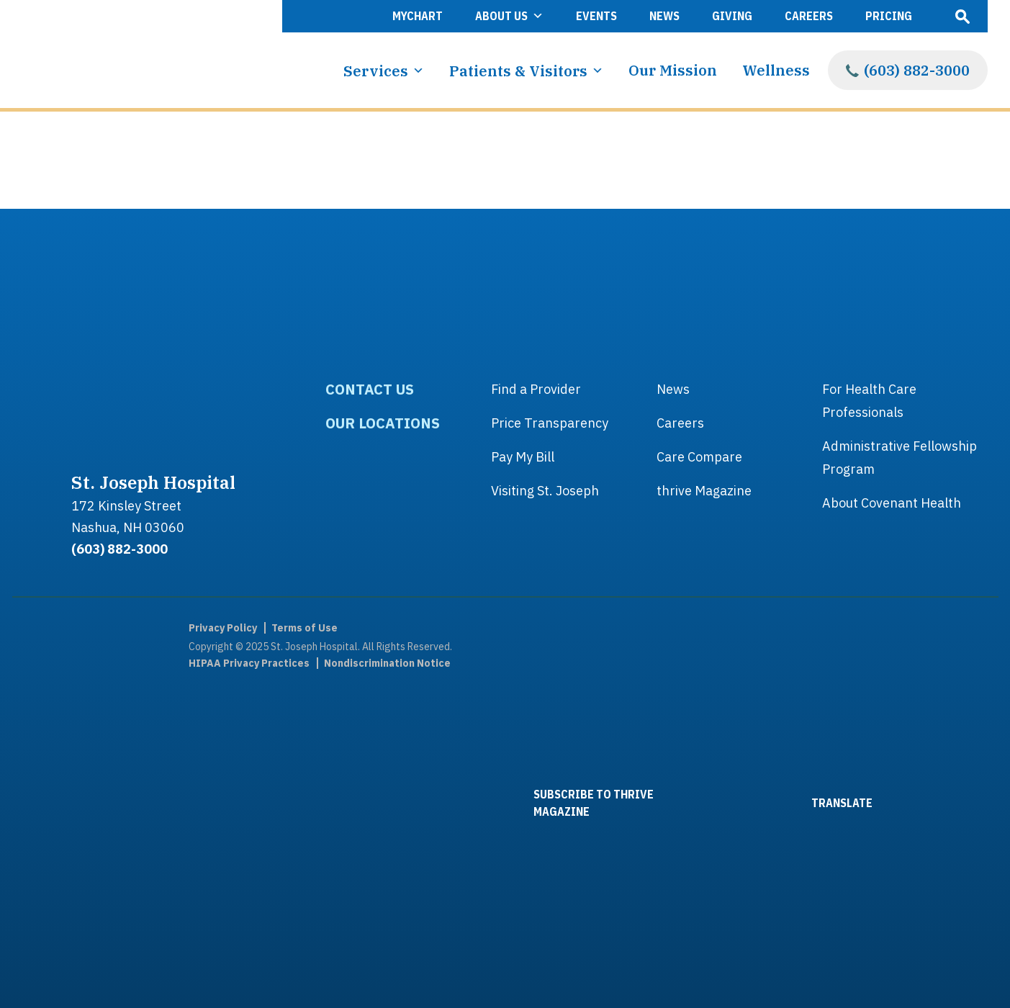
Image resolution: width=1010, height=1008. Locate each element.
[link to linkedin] (59, 877)
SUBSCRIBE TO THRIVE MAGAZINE (554, 803)
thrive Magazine (704, 490)
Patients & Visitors (526, 70)
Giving (732, 16)
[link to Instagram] (59, 949)
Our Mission (672, 70)
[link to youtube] (59, 805)
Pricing (888, 16)
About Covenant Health (891, 503)
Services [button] (383, 70)
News (664, 16)
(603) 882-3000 (917, 70)
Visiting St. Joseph (545, 490)
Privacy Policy (223, 627)
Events (596, 16)
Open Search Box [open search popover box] (962, 16)
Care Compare (699, 457)
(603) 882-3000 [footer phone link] (119, 549)
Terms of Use (304, 627)
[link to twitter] (59, 733)
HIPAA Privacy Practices (249, 663)
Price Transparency (549, 423)
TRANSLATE (803, 802)
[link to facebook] (59, 661)
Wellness (776, 70)
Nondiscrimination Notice (387, 663)
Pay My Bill (522, 457)
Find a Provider (536, 389)
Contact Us (369, 389)
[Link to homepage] (135, 54)
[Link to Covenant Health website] (948, 803)
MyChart (417, 16)
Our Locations (382, 423)
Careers (809, 16)
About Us (509, 16)
